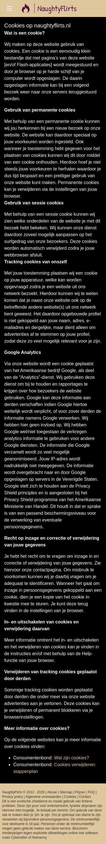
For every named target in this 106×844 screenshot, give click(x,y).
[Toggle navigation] (9, 8)
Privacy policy (12, 797)
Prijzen (80, 792)
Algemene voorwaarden (43, 797)
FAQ (91, 792)
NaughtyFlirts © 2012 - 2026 (23, 792)
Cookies (70, 797)
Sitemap (66, 792)
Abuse (52, 792)
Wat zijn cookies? (71, 757)
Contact (85, 797)
